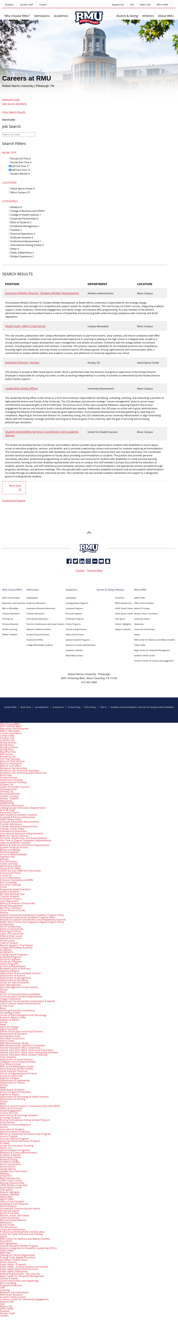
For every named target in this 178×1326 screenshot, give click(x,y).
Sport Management (10, 984)
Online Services (8, 1262)
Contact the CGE (9, 1112)
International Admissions (37, 618)
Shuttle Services (8, 777)
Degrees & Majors (9, 970)
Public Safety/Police (22, 252)
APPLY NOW (162, 4)
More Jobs (15, 487)
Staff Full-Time (20, 166)
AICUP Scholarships (10, 926)
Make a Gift (145, 4)
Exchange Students (10, 1117)
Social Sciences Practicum (14, 1071)
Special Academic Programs (78, 639)
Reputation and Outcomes (13, 603)
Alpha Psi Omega (9, 1026)
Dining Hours (7, 744)
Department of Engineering (14, 1080)
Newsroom (139, 624)
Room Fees (6, 775)
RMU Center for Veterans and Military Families (154, 639)
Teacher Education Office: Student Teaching (23, 1054)
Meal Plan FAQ (8, 751)
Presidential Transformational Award (20, 1208)
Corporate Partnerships (24, 218)
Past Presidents (8, 1206)
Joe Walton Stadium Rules (14, 1259)
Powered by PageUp (13, 500)
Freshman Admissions (36, 603)
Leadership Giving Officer (21, 388)
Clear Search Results (14, 112)
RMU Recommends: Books (14, 1043)
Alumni (4, 1126)
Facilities (16, 230)
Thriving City (7, 618)
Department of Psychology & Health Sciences (24, 1096)
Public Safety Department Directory (19, 1269)
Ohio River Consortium (12, 1038)
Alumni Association (10, 1164)
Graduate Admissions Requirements (19, 821)
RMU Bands (6, 754)
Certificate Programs (75, 618)
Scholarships (7, 924)
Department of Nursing (12, 1098)
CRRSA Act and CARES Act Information (20, 870)
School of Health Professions (15, 1091)
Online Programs (73, 624)
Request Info (118, 4)
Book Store (26, 707)
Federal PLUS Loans (10, 938)
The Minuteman (8, 1227)
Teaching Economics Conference (17, 1010)
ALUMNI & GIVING (10, 1161)
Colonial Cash (7, 740)
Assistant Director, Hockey (22, 362)
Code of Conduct (9, 942)
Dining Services (8, 742)
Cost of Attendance (10, 877)
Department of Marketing (14, 980)
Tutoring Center (8, 789)
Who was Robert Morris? (13, 1220)
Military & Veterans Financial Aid (17, 903)
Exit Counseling (8, 882)
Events (137, 634)
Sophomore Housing (11, 779)
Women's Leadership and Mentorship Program (25, 1133)
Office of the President (144, 603)
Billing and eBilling (10, 849)
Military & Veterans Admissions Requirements (25, 845)
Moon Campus (20, 192)
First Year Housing (10, 758)
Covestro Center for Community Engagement (154, 660)
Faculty (4, 989)
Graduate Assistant (22, 237)
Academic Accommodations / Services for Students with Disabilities (142, 707)
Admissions (41, 16)
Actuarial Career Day (11, 1075)
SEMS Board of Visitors (12, 1089)
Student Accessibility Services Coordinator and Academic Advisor (42, 433)
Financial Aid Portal (10, 872)
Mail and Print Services (12, 761)
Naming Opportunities (12, 1182)
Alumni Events (7, 1166)
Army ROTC (6, 1241)
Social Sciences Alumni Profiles (16, 1068)
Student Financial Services (37, 634)
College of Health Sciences (26, 214)
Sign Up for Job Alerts (14, 103)
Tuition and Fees (9, 863)
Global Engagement (10, 1110)
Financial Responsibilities (13, 854)
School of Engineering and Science (18, 1073)
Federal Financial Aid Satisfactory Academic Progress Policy (32, 914)
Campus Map (94, 570)
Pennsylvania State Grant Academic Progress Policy (27, 917)
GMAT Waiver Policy (11, 819)
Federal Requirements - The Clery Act (20, 1273)
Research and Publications (14, 1292)
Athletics (148, 16)
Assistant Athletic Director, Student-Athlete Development (42, 293)
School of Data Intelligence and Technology (23, 1015)
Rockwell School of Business (15, 968)
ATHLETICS (119, 597)
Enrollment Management (25, 226)
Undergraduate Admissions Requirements (22, 807)
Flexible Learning (9, 629)
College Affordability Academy (39, 645)
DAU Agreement (8, 1243)
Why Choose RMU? (17, 16)
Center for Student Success (14, 786)
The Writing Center (10, 1012)
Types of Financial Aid (11, 933)
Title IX (103, 707)
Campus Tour (7, 737)
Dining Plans (6, 749)
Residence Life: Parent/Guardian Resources (23, 772)
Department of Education (13, 1033)
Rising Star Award (9, 1210)
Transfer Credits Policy (12, 828)
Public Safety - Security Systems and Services (24, 1266)
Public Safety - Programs (13, 1264)
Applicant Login (11, 99)
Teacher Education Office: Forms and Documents (26, 1050)
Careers (43, 4)
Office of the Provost (75, 634)
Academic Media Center (144, 655)
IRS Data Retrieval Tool (12, 893)
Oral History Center (10, 1064)
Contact (80, 570)
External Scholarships (11, 928)
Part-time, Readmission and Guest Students (45, 624)
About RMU (166, 16)
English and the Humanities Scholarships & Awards (27, 1001)
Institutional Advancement (26, 241)
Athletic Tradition (9, 634)
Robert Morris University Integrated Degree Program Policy (32, 921)
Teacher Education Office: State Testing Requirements (29, 1052)
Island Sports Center (23, 188)
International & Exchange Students (19, 1115)
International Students (12, 1129)
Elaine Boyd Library (74, 655)
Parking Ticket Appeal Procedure (17, 1257)
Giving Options (8, 1168)
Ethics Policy (90, 707)
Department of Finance (12, 975)
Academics (61, 16)
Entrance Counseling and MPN (16, 879)
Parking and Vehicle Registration (17, 1255)
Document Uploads (10, 884)
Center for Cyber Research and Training (21, 1234)
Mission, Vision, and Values (146, 613)
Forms (3, 886)
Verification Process (10, 898)
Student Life (6, 784)
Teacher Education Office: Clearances (20, 1047)
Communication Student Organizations (21, 996)
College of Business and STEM (28, 211)
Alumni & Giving (127, 16)
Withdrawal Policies (10, 865)
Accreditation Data (10, 1036)
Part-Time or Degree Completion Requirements (25, 840)
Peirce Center (7, 1040)
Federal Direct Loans (11, 935)
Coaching (5, 1289)
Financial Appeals (9, 852)
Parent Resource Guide (12, 910)
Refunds (4, 859)
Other (15, 248)
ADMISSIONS (32, 597)
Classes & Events (9, 1278)
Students (9, 4)
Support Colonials (123, 629)
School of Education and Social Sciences (21, 1031)
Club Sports (120, 618)
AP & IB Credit (7, 810)
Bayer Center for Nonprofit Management (152, 650)
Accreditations (42, 707)
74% (2, 1287)
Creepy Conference (10, 998)
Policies (4, 912)
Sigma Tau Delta (8, 1029)
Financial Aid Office (34, 639)
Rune (3, 1008)
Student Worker (20, 173)
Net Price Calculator (10, 907)
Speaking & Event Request (14, 1203)
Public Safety (139, 645)
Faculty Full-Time (21, 158)
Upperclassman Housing (13, 782)
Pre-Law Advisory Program (14, 1138)
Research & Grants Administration (81, 645)
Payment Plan (7, 856)
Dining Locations (9, 747)
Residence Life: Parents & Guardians (19, 770)
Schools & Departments (76, 629)
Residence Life (8, 756)
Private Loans (7, 940)
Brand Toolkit (7, 1224)
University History (142, 618)
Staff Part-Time (20, 170)
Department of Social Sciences (16, 1059)
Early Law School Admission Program (20, 1140)
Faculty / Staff (26, 4)
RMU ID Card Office (10, 765)
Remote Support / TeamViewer (16, 945)
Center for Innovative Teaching (16, 1145)
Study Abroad (7, 1122)
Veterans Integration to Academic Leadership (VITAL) (28, 1248)
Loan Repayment (9, 900)
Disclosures (58, 707)
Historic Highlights (123, 624)
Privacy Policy (74, 707)
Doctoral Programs (74, 613)
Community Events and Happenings (19, 1280)
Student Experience (22, 256)
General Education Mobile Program (19, 1245)
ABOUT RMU (139, 597)
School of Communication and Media (20, 994)
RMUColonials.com (123, 603)
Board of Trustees (142, 608)
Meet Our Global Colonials (14, 835)
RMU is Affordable (10, 608)
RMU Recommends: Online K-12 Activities (22, 1045)
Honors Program (9, 1136)
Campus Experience (11, 613)
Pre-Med (4, 1143)
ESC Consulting (8, 1283)
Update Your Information (13, 1171)
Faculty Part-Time (21, 162)
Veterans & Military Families (38, 629)
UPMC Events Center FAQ (13, 1185)
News (3, 991)
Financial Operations (23, 233)
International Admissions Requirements (21, 833)
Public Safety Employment (14, 1271)
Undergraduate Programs (77, 603)
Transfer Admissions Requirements (19, 826)
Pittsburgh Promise (10, 931)
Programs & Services (11, 1285)
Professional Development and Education (22, 1231)
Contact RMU (10, 707)
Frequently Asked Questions (15, 889)
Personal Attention (10, 624)
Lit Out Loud (6, 1005)
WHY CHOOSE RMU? (11, 597)
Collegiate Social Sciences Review (18, 1061)
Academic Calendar (74, 650)
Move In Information (11, 763)
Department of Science (12, 1082)
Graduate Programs (74, 608)
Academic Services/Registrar (15, 1124)
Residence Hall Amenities (13, 768)
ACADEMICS (71, 597)
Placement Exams (9, 812)
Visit (132, 4)
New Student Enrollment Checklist (18, 814)
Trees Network (8, 1057)
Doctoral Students (10, 891)
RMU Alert (5, 1252)
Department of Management (15, 977)
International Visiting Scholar (27, 245)
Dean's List (6, 1147)
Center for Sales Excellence (14, 982)
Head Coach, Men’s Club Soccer (25, 326)
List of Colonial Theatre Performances (20, 1003)
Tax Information (8, 861)
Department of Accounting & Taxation (20, 973)
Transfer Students (9, 896)
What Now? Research (11, 1294)
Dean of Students (21, 222)
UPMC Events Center (124, 608)
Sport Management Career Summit (19, 987)
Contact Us (6, 875)
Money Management (11, 905)
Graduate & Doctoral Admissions (40, 608)
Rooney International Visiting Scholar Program (25, 1119)
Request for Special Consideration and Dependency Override (33, 919)
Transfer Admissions (35, 613)
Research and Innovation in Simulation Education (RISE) (30, 1105)
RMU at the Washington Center (17, 1066)
